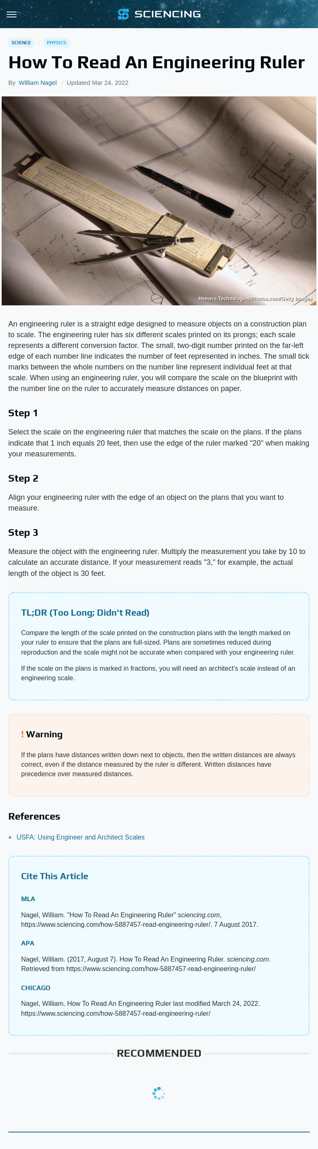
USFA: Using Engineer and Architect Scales (81, 837)
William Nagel (38, 82)
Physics (56, 42)
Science (21, 42)
